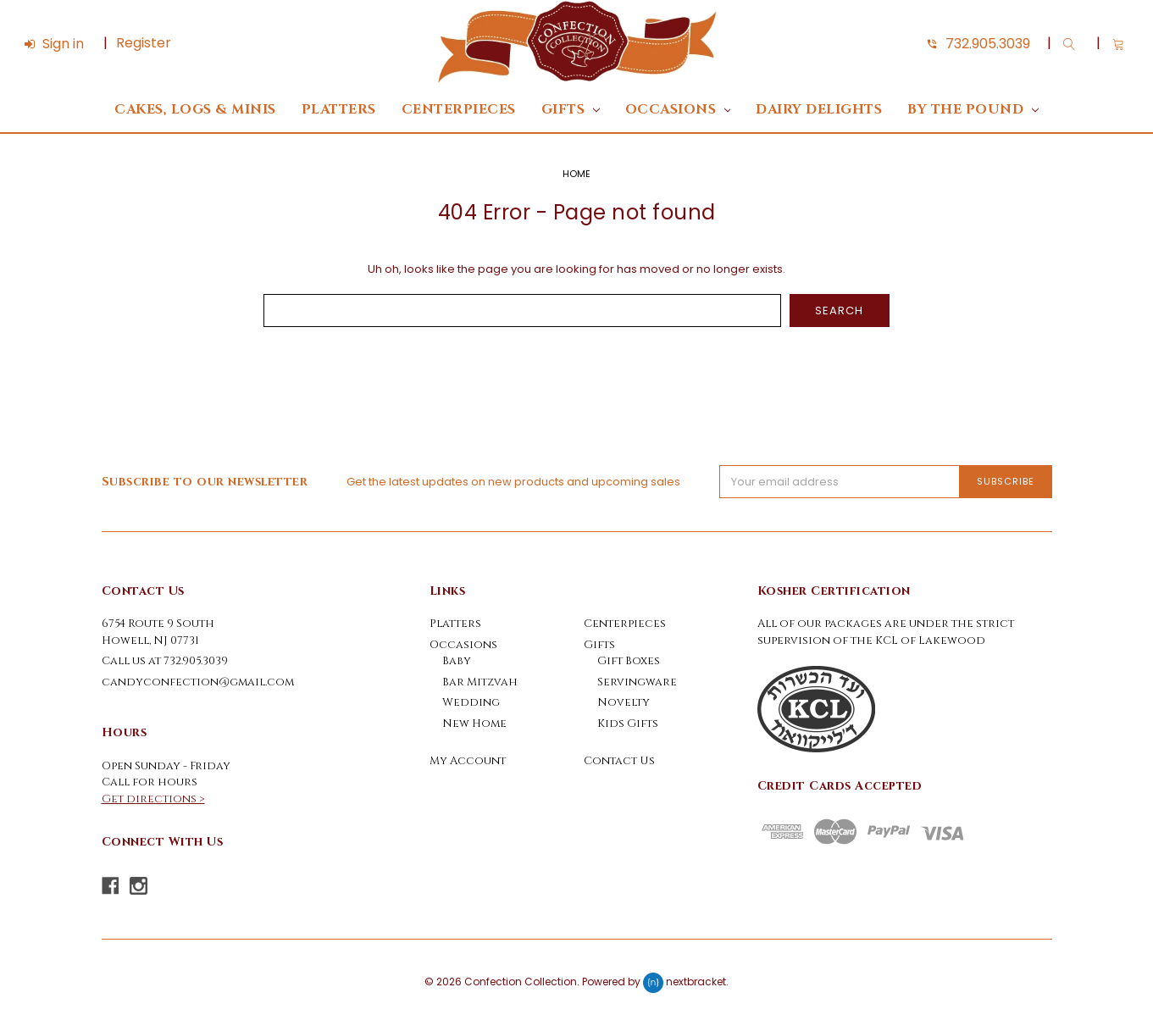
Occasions (678, 110)
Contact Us (619, 760)
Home (576, 173)
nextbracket (696, 981)
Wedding (471, 702)
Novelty (623, 702)
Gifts (570, 110)
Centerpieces (459, 110)
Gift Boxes (628, 660)
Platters (339, 110)
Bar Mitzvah (480, 682)
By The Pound (972, 110)
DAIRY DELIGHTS (819, 110)
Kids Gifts (627, 723)
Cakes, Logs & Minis (195, 110)
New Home (474, 723)
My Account (468, 760)
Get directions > (153, 799)
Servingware (637, 682)
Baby (456, 660)
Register (143, 43)
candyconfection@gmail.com (198, 682)
